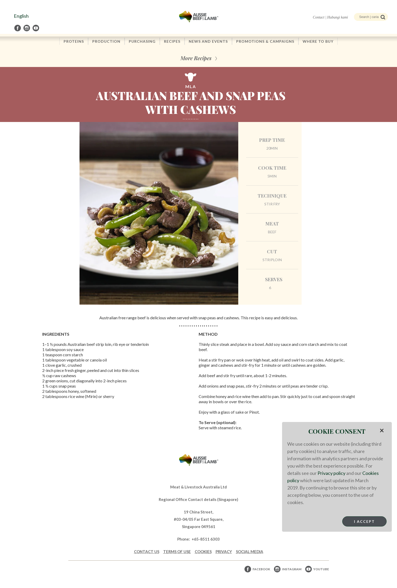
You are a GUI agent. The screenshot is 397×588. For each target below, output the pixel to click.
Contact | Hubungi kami (330, 17)
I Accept (364, 521)
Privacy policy (331, 473)
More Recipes (195, 58)
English (21, 16)
